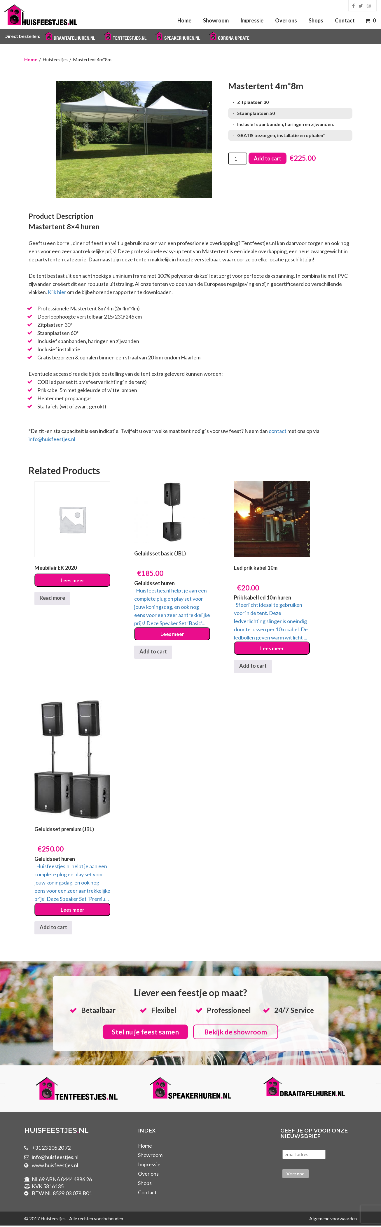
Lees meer (72, 580)
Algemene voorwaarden (333, 1220)
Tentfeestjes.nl (129, 38)
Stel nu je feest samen (143, 1033)
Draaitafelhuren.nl (74, 38)
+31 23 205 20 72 (51, 1149)
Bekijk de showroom (237, 1033)
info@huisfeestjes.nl (52, 439)
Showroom (216, 20)
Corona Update (233, 38)
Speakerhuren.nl (182, 38)
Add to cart (267, 158)
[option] (77, 1090)
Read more (52, 598)
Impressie (251, 20)
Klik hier (57, 292)
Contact (345, 20)
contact (277, 431)
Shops (316, 20)
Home (184, 20)
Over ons (286, 20)
